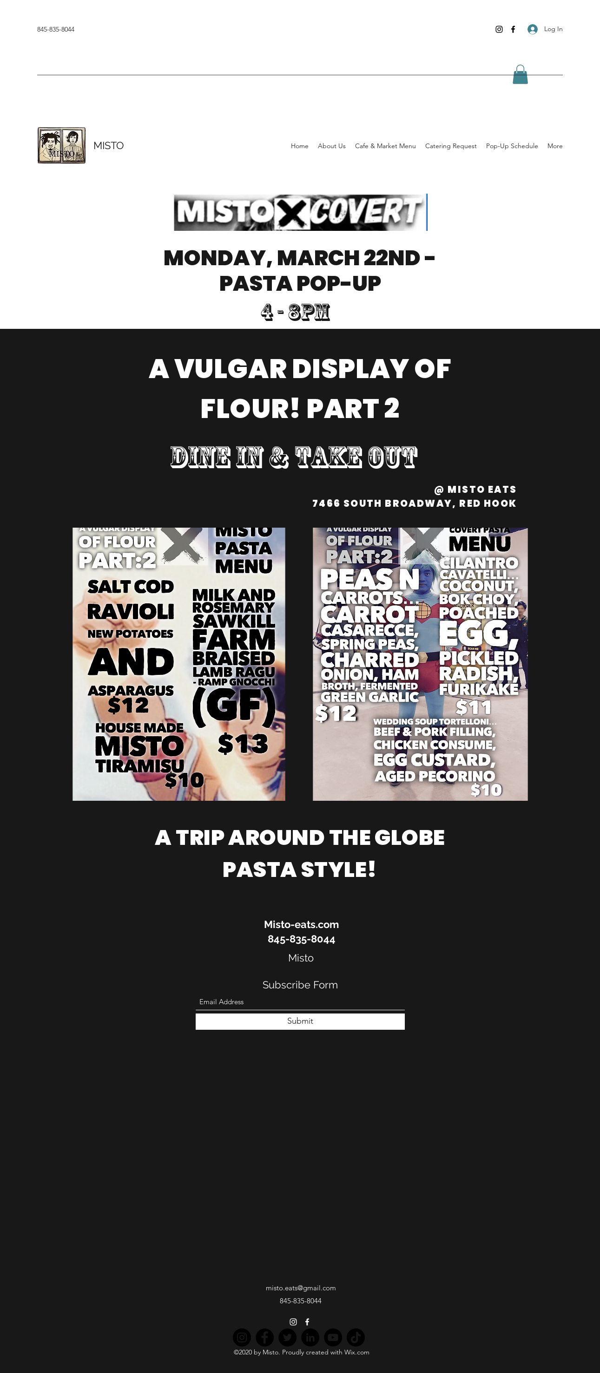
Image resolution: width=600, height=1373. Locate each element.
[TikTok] (356, 1337)
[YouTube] (333, 1337)
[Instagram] (499, 29)
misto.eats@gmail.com (301, 1287)
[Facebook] (513, 29)
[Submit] (300, 1021)
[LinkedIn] (310, 1337)
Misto (301, 958)
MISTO (108, 145)
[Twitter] (287, 1337)
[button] (520, 74)
